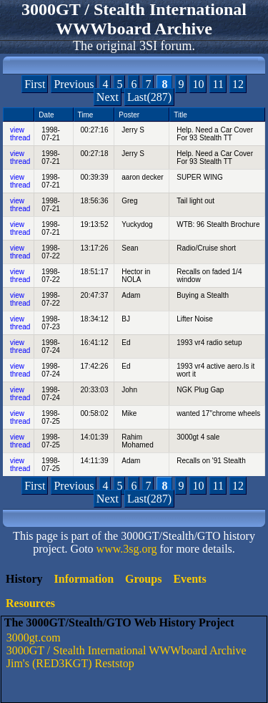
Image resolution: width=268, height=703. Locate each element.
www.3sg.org (126, 549)
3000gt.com (33, 637)
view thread (20, 134)
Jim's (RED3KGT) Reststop (70, 663)
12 (238, 84)
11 (217, 84)
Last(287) (149, 97)
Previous (74, 84)
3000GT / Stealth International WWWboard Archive (126, 650)
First (34, 84)
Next (107, 97)
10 (198, 84)
